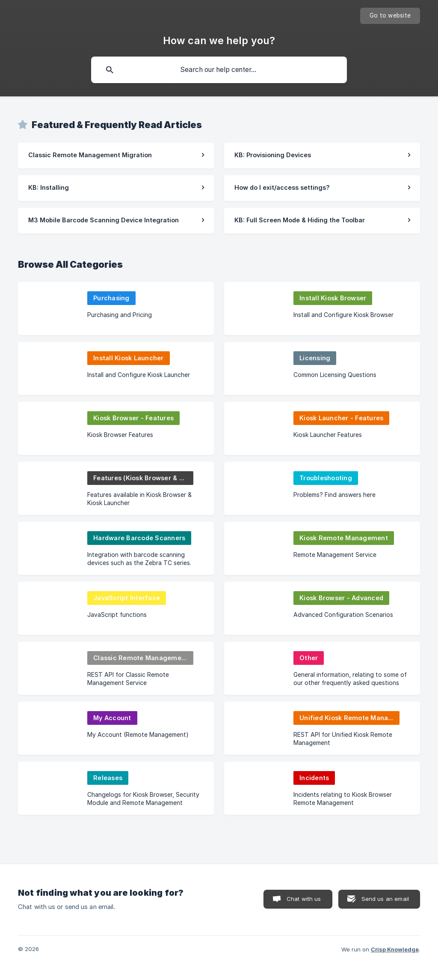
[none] (390, 16)
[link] (116, 155)
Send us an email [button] (385, 898)
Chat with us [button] (304, 898)
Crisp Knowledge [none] (395, 949)
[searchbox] (219, 70)
